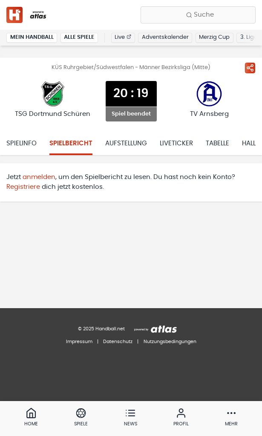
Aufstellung (126, 143)
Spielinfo (21, 143)
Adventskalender (165, 37)
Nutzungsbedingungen (170, 341)
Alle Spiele (79, 37)
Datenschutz (117, 341)
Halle (250, 143)
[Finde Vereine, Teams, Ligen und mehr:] (198, 14)
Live (123, 37)
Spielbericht (70, 143)
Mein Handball (32, 37)
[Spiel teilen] (250, 68)
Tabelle (217, 143)
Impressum (79, 341)
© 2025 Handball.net (101, 328)
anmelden (39, 177)
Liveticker (176, 143)
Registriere (23, 187)
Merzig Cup (214, 37)
